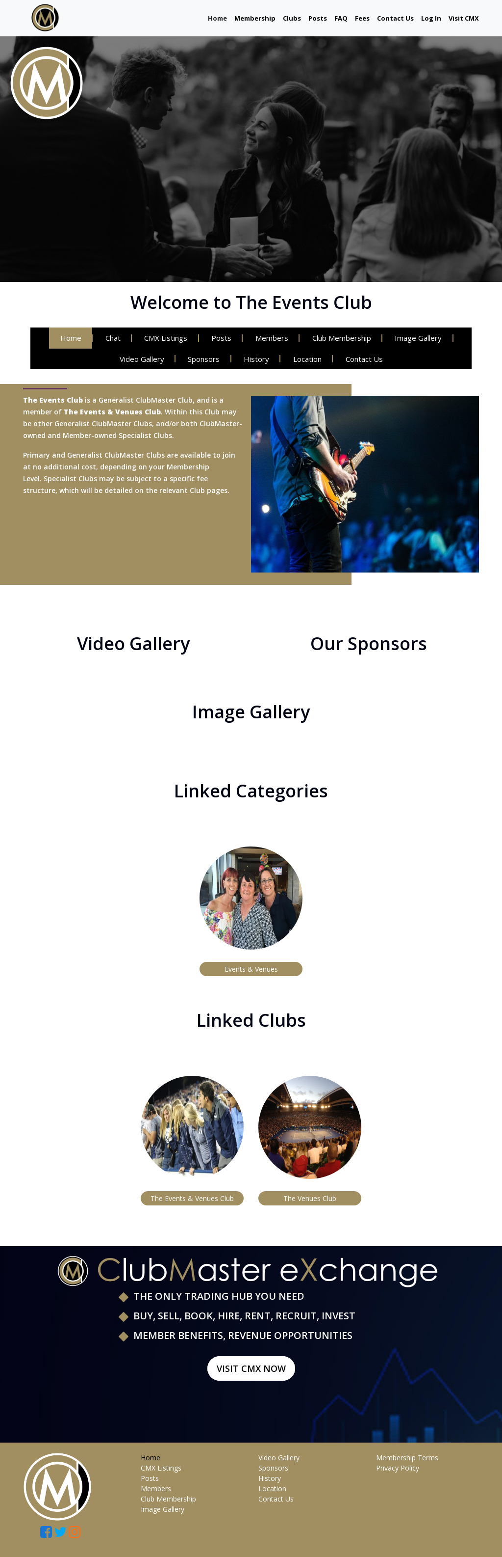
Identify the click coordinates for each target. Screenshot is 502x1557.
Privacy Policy (397, 1468)
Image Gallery (423, 338)
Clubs (292, 18)
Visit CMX (464, 18)
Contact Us (395, 18)
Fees (362, 18)
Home (217, 18)
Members (273, 338)
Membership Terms (407, 1457)
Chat (109, 338)
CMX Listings (164, 338)
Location (309, 359)
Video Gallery (138, 359)
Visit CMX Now (251, 1368)
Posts (317, 18)
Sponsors (202, 359)
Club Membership (344, 338)
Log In (431, 18)
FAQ (341, 18)
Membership (255, 18)
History (256, 359)
